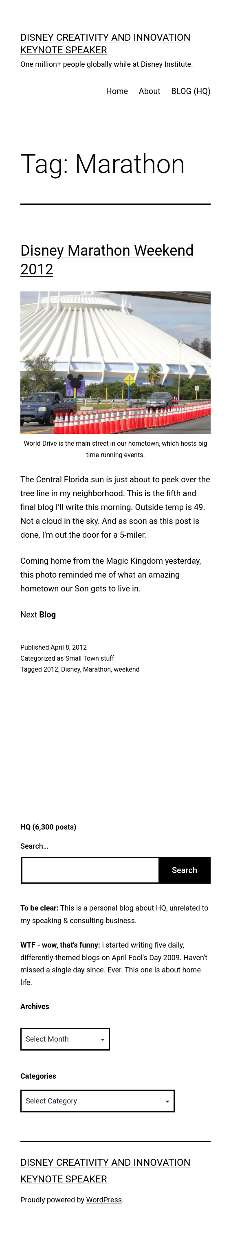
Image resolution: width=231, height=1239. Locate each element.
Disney (70, 669)
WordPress (104, 1199)
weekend (126, 669)
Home (117, 91)
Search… (34, 846)
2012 (51, 669)
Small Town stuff (89, 658)
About (150, 91)
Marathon (97, 669)
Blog (47, 615)
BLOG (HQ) (191, 91)
